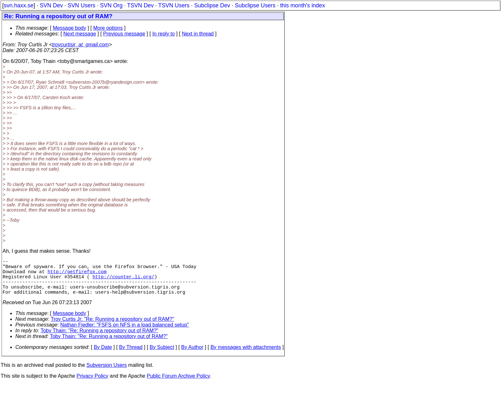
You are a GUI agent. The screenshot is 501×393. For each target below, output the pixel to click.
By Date (103, 356)
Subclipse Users (255, 5)
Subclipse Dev (212, 5)
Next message (79, 33)
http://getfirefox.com (77, 275)
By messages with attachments (246, 356)
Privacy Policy (92, 385)
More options (108, 28)
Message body (69, 28)
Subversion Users (107, 374)
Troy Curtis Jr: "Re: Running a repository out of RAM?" (112, 328)
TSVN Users (173, 5)
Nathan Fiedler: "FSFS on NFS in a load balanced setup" (124, 333)
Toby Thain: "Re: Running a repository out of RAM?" (99, 339)
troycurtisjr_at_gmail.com (80, 44)
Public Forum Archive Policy (178, 385)
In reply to (163, 33)
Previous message (124, 33)
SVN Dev (51, 5)
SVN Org (111, 5)
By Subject (162, 356)
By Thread (131, 356)
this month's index (302, 5)
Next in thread (198, 33)
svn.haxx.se (19, 5)
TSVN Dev (140, 5)
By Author (192, 356)
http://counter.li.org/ (123, 281)
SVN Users (81, 5)
